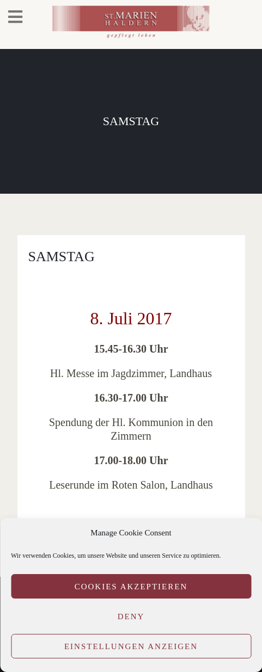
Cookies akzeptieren (131, 586)
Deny (131, 616)
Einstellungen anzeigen (131, 646)
